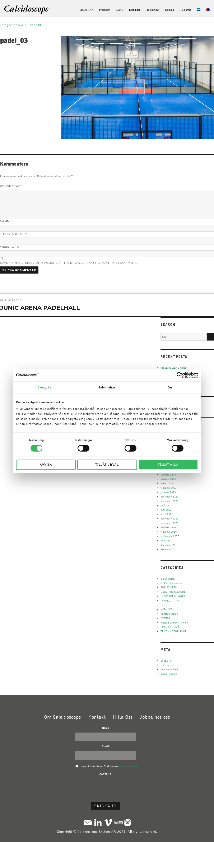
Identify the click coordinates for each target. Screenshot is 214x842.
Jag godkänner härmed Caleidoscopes (109, 766)
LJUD (163, 605)
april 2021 (166, 514)
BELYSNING (168, 578)
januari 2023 (168, 492)
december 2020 (169, 518)
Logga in (165, 660)
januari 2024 (168, 474)
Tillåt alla (168, 465)
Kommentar (11, 186)
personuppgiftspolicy (128, 766)
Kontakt (169, 9)
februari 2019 (168, 531)
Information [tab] (107, 387)
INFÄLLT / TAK (170, 600)
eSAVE (119, 9)
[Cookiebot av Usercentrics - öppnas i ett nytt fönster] (179, 375)
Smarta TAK (87, 9)
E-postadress (13, 234)
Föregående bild (11, 25)
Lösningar (134, 9)
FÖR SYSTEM (169, 587)
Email (105, 746)
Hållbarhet (185, 9)
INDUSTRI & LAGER (173, 596)
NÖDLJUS (166, 609)
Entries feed (167, 665)
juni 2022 (166, 505)
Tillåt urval (106, 465)
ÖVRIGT (165, 618)
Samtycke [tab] (44, 387)
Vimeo (108, 822)
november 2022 (169, 501)
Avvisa (46, 465)
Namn (6, 221)
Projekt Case (152, 9)
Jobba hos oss (155, 717)
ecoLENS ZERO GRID (173, 367)
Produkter (104, 9)
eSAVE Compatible (171, 583)
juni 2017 (166, 540)
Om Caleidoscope (62, 717)
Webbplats (9, 246)
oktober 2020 (168, 527)
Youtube (118, 822)
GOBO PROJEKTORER (174, 591)
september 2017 (169, 536)
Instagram (127, 822)
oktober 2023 (168, 479)
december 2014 (169, 549)
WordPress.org (168, 673)
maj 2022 (166, 509)
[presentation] (105, 787)
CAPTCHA (105, 774)
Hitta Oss (122, 717)
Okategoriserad (169, 613)
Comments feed (169, 669)
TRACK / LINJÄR (171, 627)
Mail (87, 822)
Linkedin (98, 822)
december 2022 (169, 496)
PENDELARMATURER (174, 622)
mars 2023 (166, 483)
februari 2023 (168, 487)
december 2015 (169, 544)
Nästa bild (34, 25)
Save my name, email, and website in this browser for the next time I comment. (68, 262)
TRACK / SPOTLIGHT (173, 631)
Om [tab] (169, 387)
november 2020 (169, 522)
